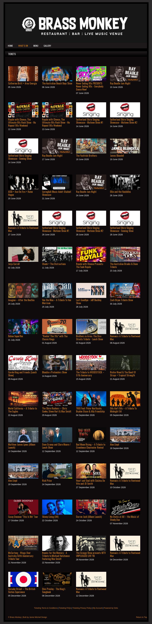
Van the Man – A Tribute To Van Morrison (56, 301)
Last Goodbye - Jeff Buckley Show (88, 301)
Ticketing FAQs (65, 608)
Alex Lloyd (114, 444)
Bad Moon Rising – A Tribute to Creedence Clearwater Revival (90, 446)
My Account (97, 608)
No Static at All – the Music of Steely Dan (124, 518)
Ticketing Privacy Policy (81, 608)
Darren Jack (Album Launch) (89, 517)
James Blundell (117, 155)
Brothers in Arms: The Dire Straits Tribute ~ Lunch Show (89, 337)
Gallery (47, 45)
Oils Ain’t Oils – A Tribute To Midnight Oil (123, 410)
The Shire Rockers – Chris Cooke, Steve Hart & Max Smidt (56, 410)
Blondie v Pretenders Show (54, 372)
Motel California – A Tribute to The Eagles (22, 410)
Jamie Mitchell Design (38, 617)
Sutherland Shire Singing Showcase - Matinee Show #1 (89, 121)
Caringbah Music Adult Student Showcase (56, 193)
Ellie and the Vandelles (120, 192)
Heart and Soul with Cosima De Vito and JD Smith (90, 482)
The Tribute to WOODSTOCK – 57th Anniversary (90, 373)
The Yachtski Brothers (86, 155)
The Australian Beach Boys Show (57, 83)
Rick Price (47, 480)
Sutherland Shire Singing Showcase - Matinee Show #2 (123, 121)
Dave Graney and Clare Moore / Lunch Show (56, 446)
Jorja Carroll (14, 264)
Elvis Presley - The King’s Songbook (53, 590)
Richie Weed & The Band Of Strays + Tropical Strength (123, 373)
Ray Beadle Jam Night (120, 83)
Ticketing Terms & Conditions (45, 608)
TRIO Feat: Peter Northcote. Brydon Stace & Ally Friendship (90, 410)
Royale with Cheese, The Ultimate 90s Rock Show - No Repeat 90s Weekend (22, 122)
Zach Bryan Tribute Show (121, 300)
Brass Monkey (15, 617)
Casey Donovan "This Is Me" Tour (23, 517)
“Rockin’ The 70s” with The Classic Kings (54, 337)
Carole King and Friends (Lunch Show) (22, 373)
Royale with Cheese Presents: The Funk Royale (89, 265)
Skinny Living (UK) (50, 517)
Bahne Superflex (15, 336)
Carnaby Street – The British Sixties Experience (21, 590)
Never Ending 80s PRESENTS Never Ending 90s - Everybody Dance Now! (89, 86)
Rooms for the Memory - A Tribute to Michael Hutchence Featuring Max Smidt (56, 556)
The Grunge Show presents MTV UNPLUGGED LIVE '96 (91, 554)
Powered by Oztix (111, 608)
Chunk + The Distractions (54, 264)
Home (10, 45)
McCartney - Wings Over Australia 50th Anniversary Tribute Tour (20, 556)
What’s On (23, 45)
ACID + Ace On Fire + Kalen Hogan (20, 193)
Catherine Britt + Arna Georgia (22, 83)
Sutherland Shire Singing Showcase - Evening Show (20, 157)
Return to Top (141, 617)
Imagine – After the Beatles (21, 300)
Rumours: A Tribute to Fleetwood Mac (23, 229)
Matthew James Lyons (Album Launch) (21, 446)
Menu (35, 45)
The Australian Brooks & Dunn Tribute (124, 265)
